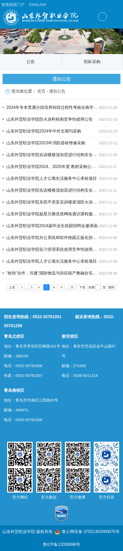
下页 (82, 287)
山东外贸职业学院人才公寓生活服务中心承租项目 (63, 178)
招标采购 (92, 61)
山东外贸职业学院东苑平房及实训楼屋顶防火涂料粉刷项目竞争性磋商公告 (63, 202)
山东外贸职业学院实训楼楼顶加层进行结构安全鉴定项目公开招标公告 (63, 155)
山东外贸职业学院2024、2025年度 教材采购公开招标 (63, 167)
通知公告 (57, 91)
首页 (41, 91)
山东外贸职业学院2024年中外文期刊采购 (63, 131)
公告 (30, 61)
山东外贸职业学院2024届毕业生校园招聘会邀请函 (63, 226)
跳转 (111, 287)
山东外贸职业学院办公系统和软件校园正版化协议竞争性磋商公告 (63, 238)
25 (71, 287)
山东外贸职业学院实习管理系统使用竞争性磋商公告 (63, 249)
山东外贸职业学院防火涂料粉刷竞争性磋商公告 (63, 119)
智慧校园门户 (12, 4)
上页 (12, 287)
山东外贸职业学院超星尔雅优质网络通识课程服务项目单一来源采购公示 (63, 214)
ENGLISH (37, 4)
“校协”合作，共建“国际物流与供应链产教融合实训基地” (63, 273)
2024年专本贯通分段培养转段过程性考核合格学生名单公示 (63, 107)
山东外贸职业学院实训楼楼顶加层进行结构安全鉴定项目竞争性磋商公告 (63, 190)
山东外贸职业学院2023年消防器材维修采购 (63, 143)
